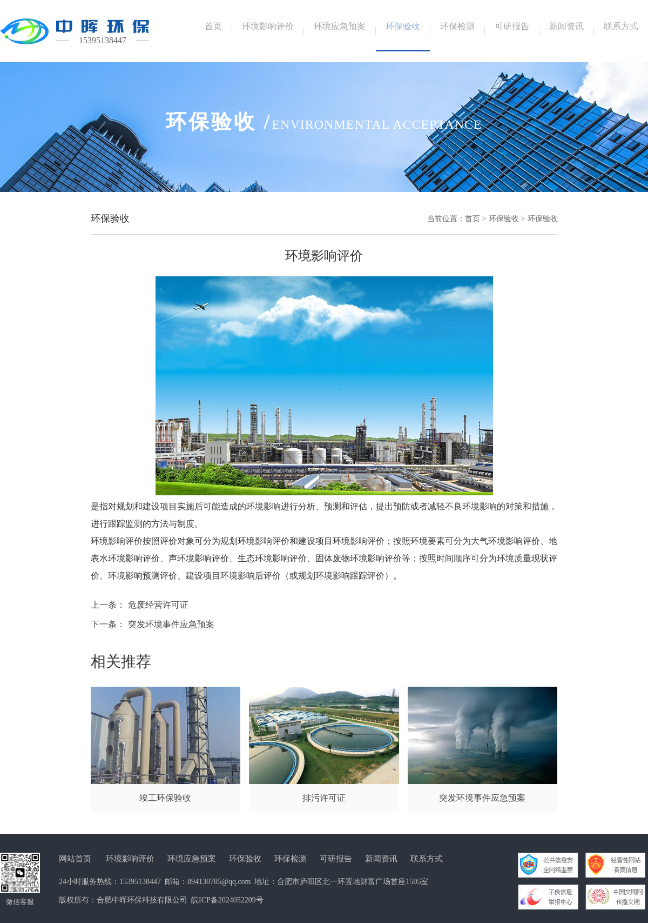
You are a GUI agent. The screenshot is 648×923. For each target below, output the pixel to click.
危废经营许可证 (158, 604)
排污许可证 (324, 797)
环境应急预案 (191, 858)
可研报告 (336, 858)
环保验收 (504, 219)
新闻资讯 (381, 858)
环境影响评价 (130, 858)
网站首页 (75, 858)
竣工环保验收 (165, 797)
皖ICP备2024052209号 (227, 900)
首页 (472, 219)
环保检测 (290, 858)
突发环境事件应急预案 (171, 624)
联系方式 (426, 858)
